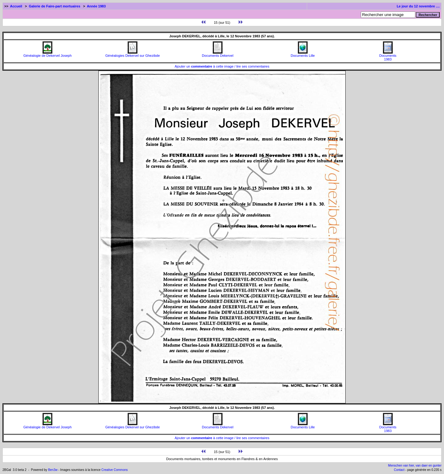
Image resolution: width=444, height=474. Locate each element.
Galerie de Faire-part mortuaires (54, 6)
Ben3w (53, 470)
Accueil (16, 6)
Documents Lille (303, 54)
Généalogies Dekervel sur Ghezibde (132, 54)
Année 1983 (96, 6)
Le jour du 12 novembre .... (418, 6)
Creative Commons (114, 470)
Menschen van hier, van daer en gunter (415, 465)
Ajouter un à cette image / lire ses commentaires (222, 66)
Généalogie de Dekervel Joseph (47, 54)
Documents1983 (388, 56)
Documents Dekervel (217, 54)
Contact (399, 470)
